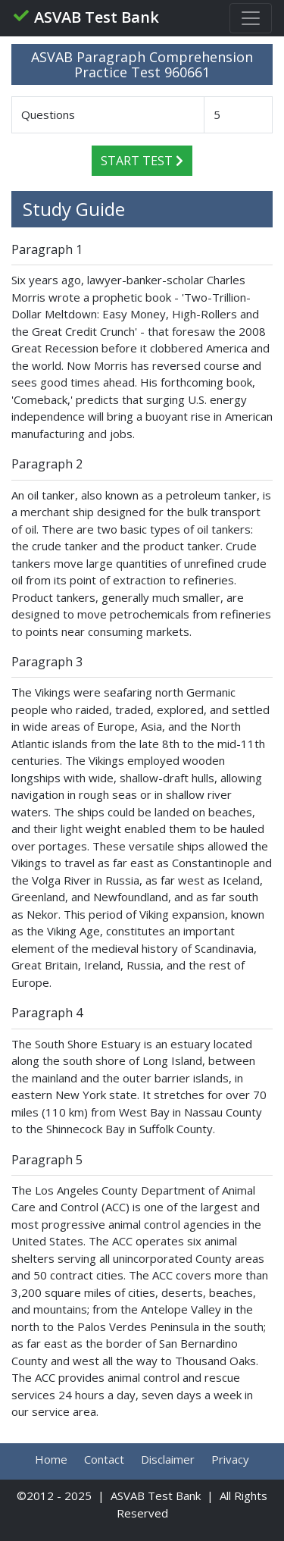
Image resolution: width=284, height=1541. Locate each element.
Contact (104, 1459)
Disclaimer (168, 1459)
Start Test (142, 160)
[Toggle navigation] (250, 18)
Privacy (230, 1459)
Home (51, 1459)
